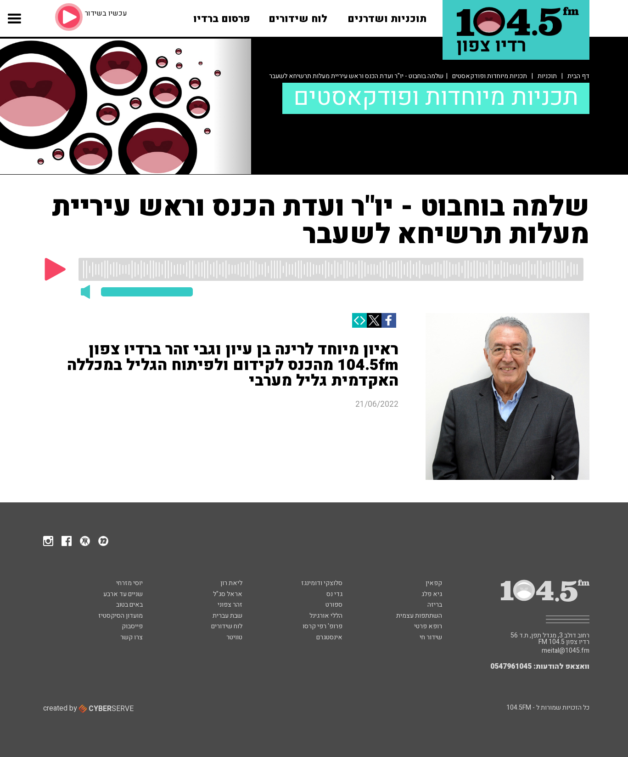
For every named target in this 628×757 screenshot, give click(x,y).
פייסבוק (132, 626)
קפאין (434, 583)
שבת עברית (227, 615)
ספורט (333, 604)
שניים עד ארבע (123, 594)
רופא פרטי (428, 626)
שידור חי (431, 637)
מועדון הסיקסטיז (120, 615)
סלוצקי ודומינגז (321, 583)
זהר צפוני (230, 604)
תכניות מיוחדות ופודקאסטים (489, 76)
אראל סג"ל (227, 594)
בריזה (434, 604)
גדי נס (334, 594)
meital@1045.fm (565, 651)
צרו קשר (131, 637)
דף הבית (578, 76)
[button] (14, 25)
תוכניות (547, 76)
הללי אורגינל (325, 615)
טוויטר (234, 637)
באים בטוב (129, 604)
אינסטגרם (329, 637)
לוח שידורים (226, 626)
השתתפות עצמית (419, 615)
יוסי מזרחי (129, 583)
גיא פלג (431, 594)
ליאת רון (231, 583)
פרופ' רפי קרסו (322, 626)
